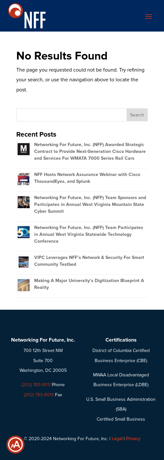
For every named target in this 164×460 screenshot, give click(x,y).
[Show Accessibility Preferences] (15, 444)
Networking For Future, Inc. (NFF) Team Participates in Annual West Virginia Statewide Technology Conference (88, 234)
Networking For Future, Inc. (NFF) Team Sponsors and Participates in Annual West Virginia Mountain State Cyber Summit (90, 204)
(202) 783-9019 (39, 395)
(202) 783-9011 (35, 384)
